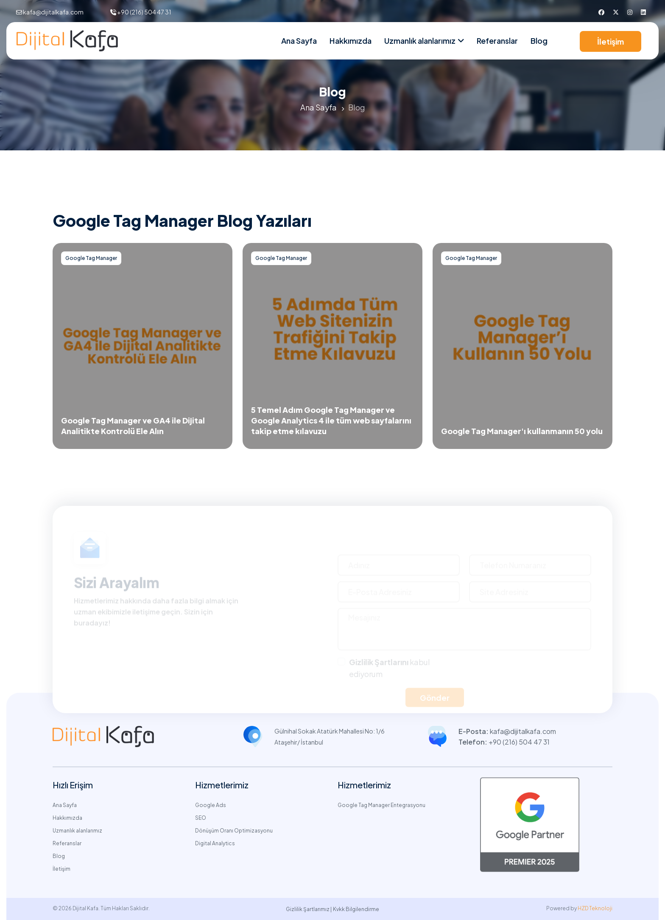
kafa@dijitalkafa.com (53, 12)
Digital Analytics (215, 843)
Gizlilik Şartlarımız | (309, 909)
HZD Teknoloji (595, 908)
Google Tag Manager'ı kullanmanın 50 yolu (522, 431)
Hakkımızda (351, 40)
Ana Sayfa (299, 40)
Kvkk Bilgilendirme (356, 909)
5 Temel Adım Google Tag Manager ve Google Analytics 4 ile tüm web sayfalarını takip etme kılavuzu (331, 420)
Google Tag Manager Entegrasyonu (381, 805)
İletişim (610, 41)
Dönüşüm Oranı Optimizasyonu (234, 830)
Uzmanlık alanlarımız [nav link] (419, 40)
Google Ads (210, 805)
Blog (539, 40)
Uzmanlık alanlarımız (77, 830)
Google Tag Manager (91, 258)
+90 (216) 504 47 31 (144, 12)
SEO (200, 818)
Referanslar (497, 40)
